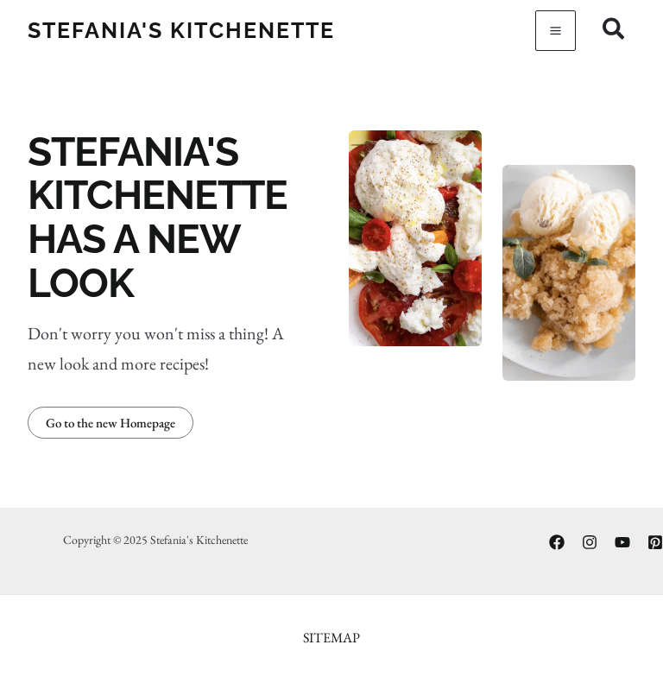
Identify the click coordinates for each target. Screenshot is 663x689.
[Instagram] (589, 542)
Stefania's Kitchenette (181, 30)
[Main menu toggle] (555, 30)
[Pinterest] (655, 542)
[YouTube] (622, 542)
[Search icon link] (614, 31)
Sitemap (331, 638)
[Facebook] (557, 542)
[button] (110, 423)
